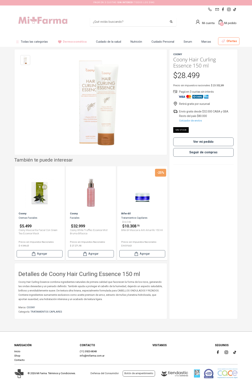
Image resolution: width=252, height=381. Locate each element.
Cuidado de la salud (108, 41)
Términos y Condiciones (61, 373)
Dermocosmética (72, 42)
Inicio (17, 351)
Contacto (19, 360)
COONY (31, 307)
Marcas (206, 41)
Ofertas (229, 41)
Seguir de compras (203, 152)
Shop (17, 355)
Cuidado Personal (162, 41)
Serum (188, 41)
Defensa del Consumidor (105, 373)
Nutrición (136, 41)
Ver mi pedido (203, 142)
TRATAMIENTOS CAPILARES (46, 311)
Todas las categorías (32, 42)
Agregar (39, 253)
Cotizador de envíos (190, 120)
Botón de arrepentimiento (138, 373)
